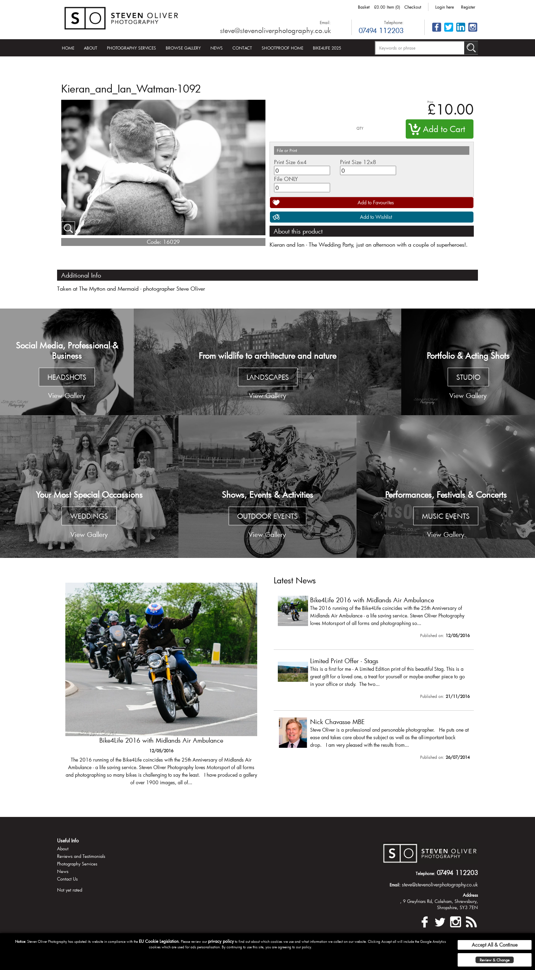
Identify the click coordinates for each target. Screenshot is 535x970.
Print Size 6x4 (290, 161)
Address (470, 895)
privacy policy (221, 941)
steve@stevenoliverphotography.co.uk (275, 30)
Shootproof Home (282, 48)
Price (430, 102)
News (216, 48)
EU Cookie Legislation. (159, 941)
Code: (154, 241)
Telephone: (394, 22)
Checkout (412, 7)
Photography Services (131, 48)
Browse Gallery (183, 48)
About (90, 48)
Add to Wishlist (376, 217)
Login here (444, 7)
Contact (242, 48)
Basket (364, 7)
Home (68, 48)
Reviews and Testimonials (81, 856)
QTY (360, 128)
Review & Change (495, 959)
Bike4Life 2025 (327, 48)
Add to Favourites (376, 202)
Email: (325, 22)
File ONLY (286, 178)
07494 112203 (381, 30)
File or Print (287, 150)
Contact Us (67, 879)
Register (468, 7)
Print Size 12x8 (358, 161)
